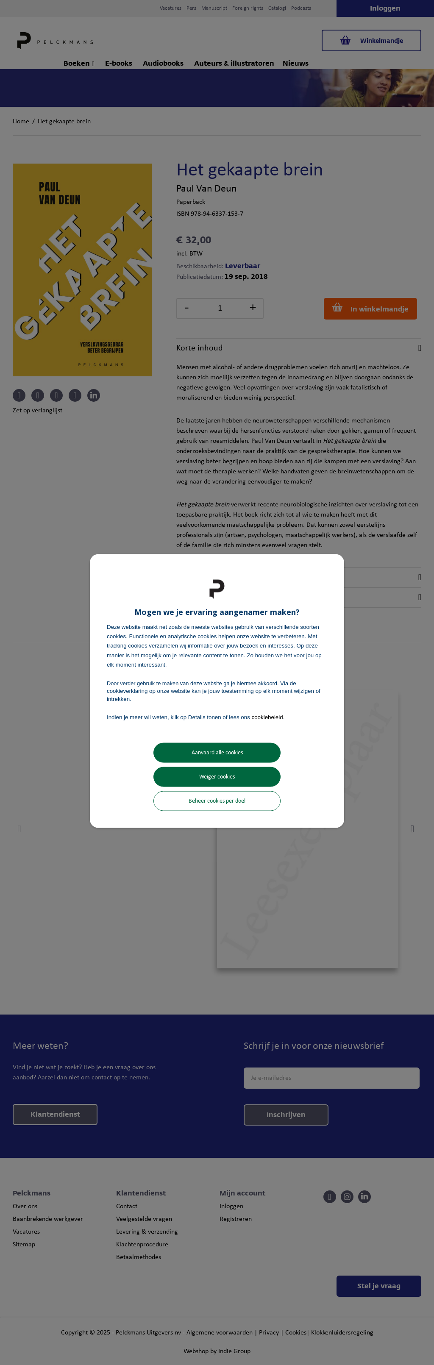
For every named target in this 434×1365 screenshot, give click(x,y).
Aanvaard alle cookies (217, 753)
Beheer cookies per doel (217, 801)
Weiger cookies (217, 777)
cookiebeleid (267, 717)
